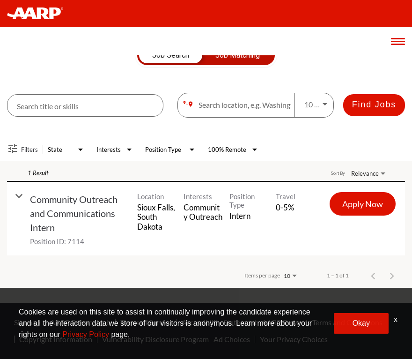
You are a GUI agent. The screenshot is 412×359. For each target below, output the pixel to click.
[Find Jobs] (374, 105)
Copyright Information (55, 339)
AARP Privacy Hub (80, 322)
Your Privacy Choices (294, 339)
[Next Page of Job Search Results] (392, 275)
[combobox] (85, 106)
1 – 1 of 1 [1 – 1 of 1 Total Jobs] (338, 275)
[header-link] (39, 13)
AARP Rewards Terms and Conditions (322, 322)
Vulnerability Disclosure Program (155, 339)
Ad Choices (231, 339)
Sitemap (27, 322)
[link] (206, 218)
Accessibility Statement (219, 322)
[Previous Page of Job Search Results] (373, 275)
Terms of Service (146, 322)
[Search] (374, 105)
